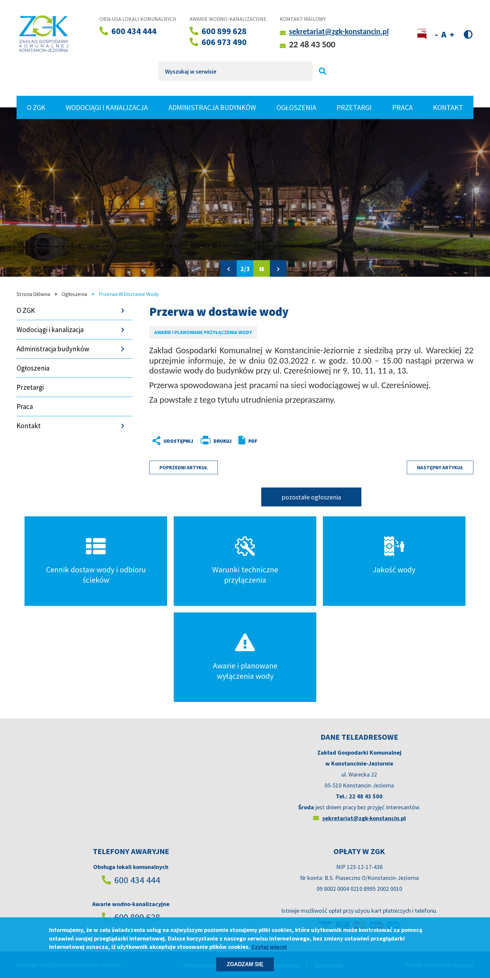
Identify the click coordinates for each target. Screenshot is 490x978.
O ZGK (39, 107)
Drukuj (223, 441)
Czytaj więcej (269, 946)
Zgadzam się (245, 964)
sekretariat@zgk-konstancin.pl (339, 31)
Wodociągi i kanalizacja (107, 107)
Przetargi (354, 107)
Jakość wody (394, 569)
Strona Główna (33, 294)
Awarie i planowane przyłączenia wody (203, 332)
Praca (402, 107)
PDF (252, 441)
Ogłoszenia (296, 107)
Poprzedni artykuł (183, 467)
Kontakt (448, 107)
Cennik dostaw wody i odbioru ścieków (96, 574)
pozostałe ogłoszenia (311, 497)
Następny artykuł (440, 467)
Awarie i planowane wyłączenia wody (245, 671)
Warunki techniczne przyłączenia (245, 574)
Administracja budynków (212, 107)
